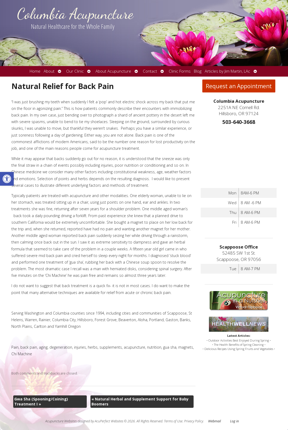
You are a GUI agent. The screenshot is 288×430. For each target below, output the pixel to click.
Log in (234, 421)
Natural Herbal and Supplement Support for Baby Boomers (140, 401)
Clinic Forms (180, 71)
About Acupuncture (113, 71)
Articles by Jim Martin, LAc (227, 71)
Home (35, 71)
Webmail (214, 421)
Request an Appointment (239, 86)
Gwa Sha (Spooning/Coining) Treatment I (41, 401)
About (49, 71)
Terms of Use (173, 421)
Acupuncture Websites (61, 421)
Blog (198, 71)
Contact (150, 71)
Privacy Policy (193, 421)
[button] (7, 179)
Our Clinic (75, 71)
